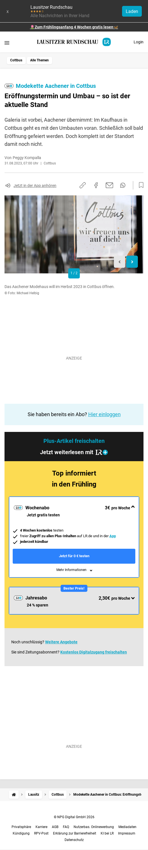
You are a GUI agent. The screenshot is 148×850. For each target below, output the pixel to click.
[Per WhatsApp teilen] (122, 185)
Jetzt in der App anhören (35, 185)
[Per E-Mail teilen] (109, 185)
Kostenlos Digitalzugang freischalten (93, 652)
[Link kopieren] (82, 185)
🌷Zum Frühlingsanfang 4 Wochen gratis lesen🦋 (74, 27)
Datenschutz (74, 840)
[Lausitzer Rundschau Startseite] (74, 42)
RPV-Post (41, 833)
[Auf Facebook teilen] (96, 185)
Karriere (41, 827)
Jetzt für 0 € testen (74, 556)
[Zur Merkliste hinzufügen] (139, 185)
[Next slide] (132, 262)
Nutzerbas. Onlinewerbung (94, 827)
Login (138, 42)
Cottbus (16, 60)
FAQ (66, 827)
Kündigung (21, 833)
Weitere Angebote (61, 642)
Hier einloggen (104, 414)
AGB (55, 827)
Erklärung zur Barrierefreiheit (74, 833)
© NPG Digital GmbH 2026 (74, 817)
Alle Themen (39, 60)
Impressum (126, 833)
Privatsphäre (21, 827)
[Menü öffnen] (7, 42)
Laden (132, 11)
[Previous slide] (119, 262)
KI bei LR (107, 833)
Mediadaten (127, 827)
